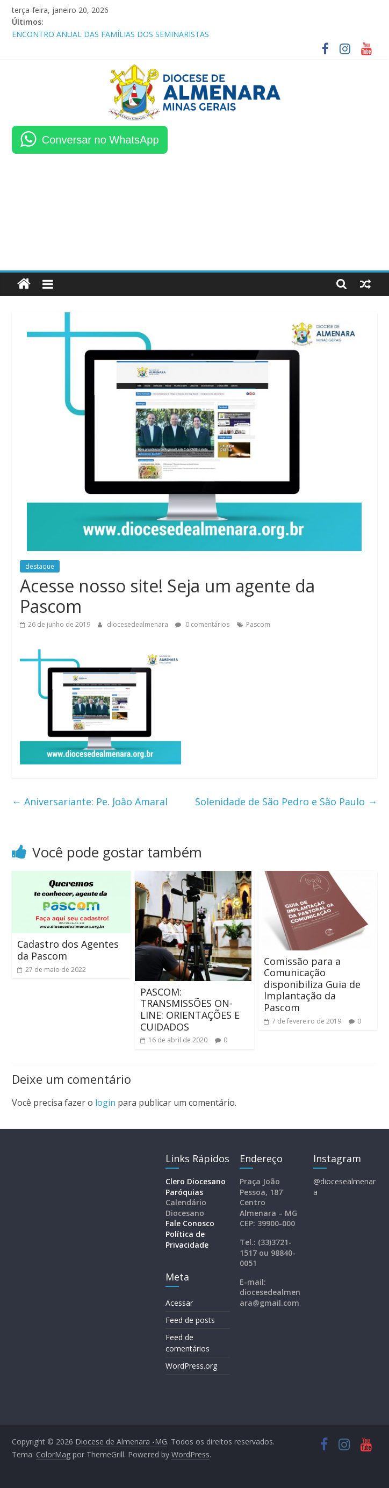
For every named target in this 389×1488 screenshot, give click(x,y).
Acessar (179, 1303)
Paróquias (184, 1192)
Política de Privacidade (186, 1239)
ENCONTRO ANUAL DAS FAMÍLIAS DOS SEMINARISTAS (110, 34)
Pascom (258, 624)
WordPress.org (191, 1366)
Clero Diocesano (195, 1181)
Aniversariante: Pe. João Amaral (90, 801)
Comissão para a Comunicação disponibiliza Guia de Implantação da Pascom (312, 984)
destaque (39, 566)
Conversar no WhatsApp (100, 140)
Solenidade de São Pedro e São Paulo (286, 801)
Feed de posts (190, 1320)
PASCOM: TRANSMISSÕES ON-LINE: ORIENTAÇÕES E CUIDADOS (190, 1009)
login (105, 1102)
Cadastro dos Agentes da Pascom (68, 950)
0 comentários (202, 624)
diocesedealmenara (138, 624)
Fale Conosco (189, 1223)
